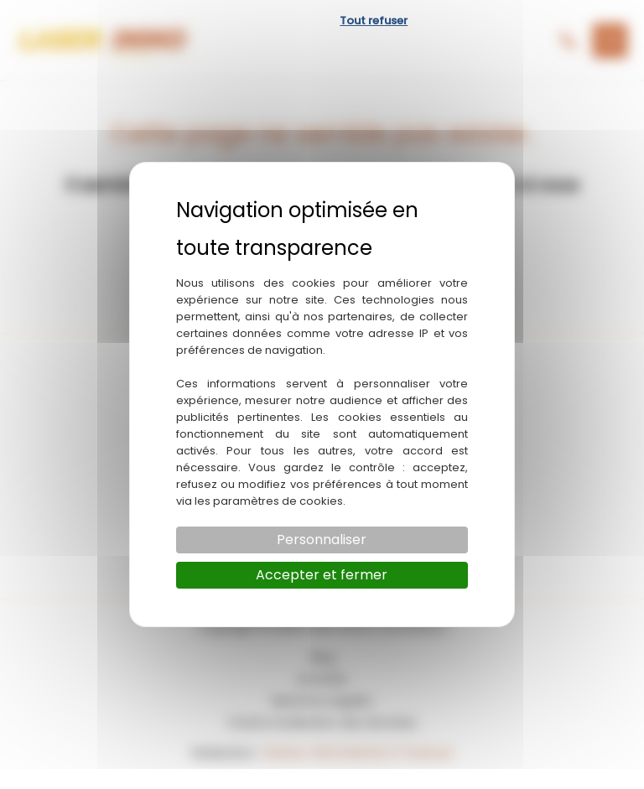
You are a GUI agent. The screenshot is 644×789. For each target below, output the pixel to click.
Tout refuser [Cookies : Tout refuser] (374, 21)
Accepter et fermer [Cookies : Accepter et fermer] (321, 574)
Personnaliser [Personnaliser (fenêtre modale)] (321, 539)
